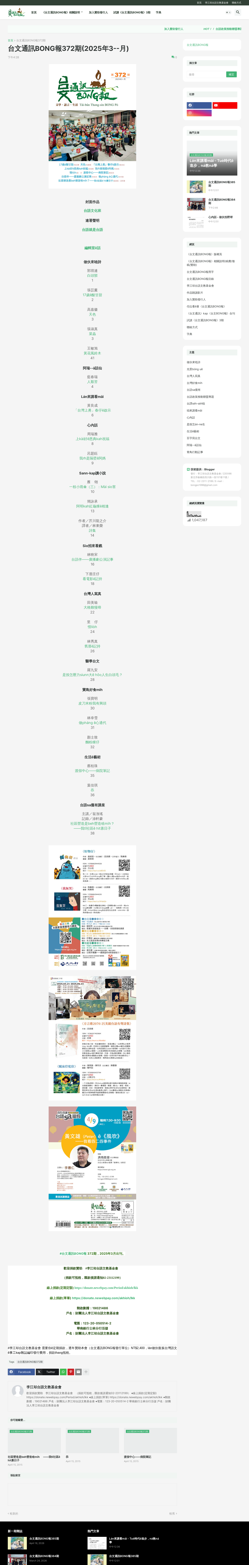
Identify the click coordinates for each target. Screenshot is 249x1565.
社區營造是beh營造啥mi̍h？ (92, 823)
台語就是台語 (92, 230)
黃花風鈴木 (92, 353)
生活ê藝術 (193, 431)
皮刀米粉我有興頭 (92, 703)
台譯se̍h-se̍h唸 (196, 403)
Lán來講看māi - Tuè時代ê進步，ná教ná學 (134, 1540)
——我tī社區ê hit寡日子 (92, 828)
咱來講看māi (194, 410)
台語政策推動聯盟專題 (200, 396)
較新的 (14, 1513)
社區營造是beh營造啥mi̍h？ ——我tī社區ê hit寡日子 (34, 1458)
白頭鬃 (92, 275)
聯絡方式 (236, 2)
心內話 (191, 417)
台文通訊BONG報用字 (200, 271)
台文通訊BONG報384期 (221, 201)
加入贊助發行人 (98, 12)
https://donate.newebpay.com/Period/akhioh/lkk (106, 1287)
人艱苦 (92, 382)
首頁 (199, 2)
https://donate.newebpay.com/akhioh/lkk (103, 1298)
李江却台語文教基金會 (216, 2)
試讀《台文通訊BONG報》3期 (131, 12)
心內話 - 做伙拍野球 (220, 217)
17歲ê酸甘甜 (92, 295)
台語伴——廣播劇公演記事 (92, 559)
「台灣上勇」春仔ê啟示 (92, 410)
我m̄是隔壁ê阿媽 (92, 458)
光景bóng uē (195, 369)
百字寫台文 (193, 438)
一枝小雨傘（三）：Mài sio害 (92, 487)
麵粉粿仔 (92, 742)
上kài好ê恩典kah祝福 (92, 439)
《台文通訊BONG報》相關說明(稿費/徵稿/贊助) (211, 263)
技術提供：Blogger (201, 469)
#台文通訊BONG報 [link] (73, 1253)
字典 (158, 12)
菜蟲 (92, 334)
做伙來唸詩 (193, 362)
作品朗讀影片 (195, 292)
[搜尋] (206, 74)
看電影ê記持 (92, 579)
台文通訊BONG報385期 (221, 183)
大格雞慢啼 (92, 607)
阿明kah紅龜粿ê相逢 (92, 506)
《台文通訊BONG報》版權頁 (204, 254)
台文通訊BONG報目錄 (200, 278)
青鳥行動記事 (195, 452)
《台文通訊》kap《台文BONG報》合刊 (211, 313)
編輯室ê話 (92, 248)
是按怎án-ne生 (196, 424)
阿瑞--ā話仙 (194, 445)
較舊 (172, 1513)
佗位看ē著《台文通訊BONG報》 (206, 306)
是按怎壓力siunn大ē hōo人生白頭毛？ (92, 675)
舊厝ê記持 (92, 646)
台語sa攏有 (194, 389)
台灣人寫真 (193, 376)
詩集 (92, 530)
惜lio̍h (92, 627)
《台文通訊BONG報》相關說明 (61, 12)
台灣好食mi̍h (194, 383)
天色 (92, 314)
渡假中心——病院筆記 (92, 771)
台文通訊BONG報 (197, 44)
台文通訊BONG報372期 (31, 40)
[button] (228, 12)
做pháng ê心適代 (92, 723)
